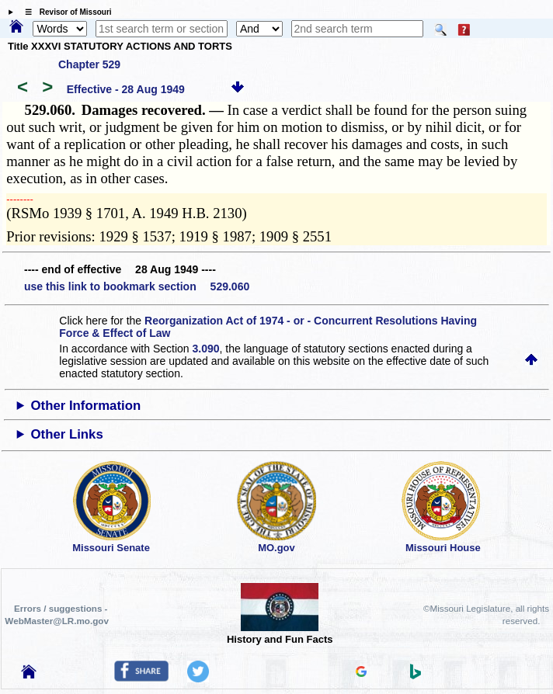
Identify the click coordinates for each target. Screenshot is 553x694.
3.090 (206, 348)
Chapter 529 (89, 64)
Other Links (67, 434)
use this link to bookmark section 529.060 (136, 286)
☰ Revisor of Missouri (64, 12)
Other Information (86, 405)
